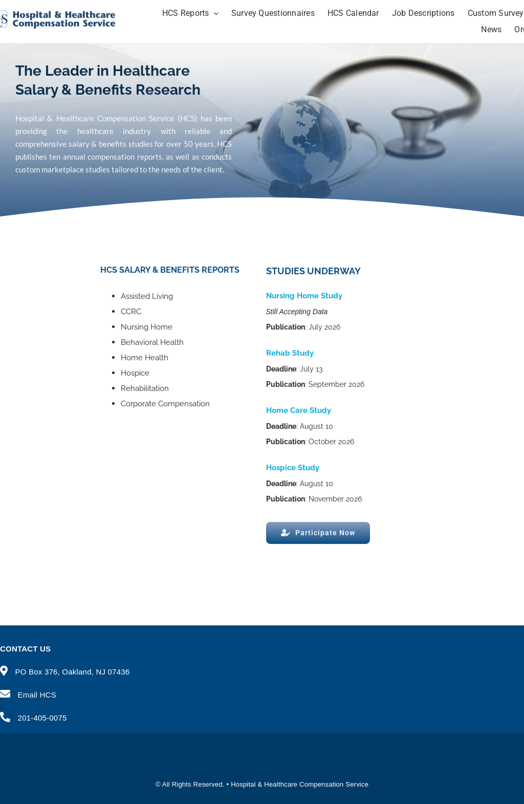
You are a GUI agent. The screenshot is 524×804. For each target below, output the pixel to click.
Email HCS (37, 694)
